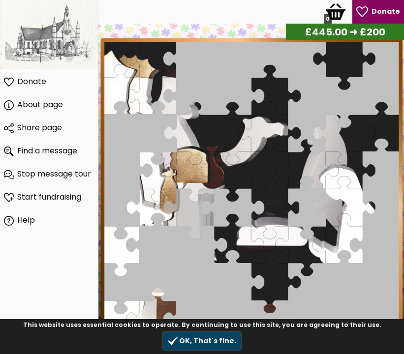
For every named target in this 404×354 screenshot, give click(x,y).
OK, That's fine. (202, 341)
